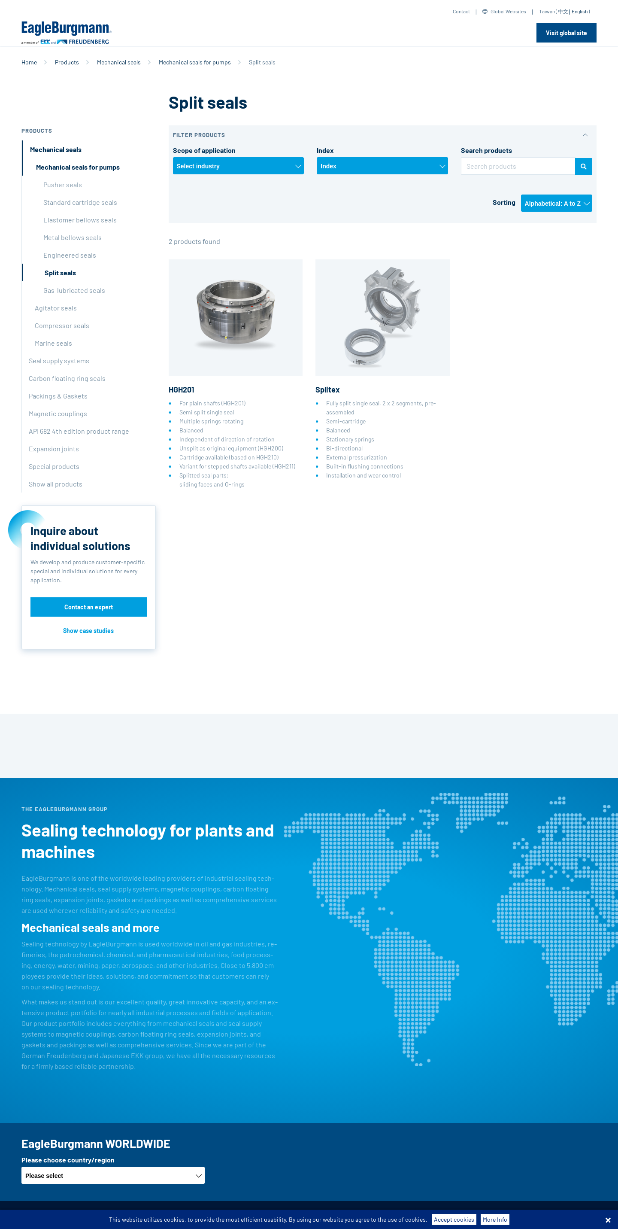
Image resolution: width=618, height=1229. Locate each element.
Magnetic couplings (58, 413)
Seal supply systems (59, 360)
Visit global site (566, 33)
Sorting (504, 202)
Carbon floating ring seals (67, 378)
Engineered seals (69, 255)
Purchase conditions (180, 1215)
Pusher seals (62, 184)
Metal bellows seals (72, 237)
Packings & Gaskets (58, 396)
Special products (54, 466)
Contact (461, 11)
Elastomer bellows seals (80, 220)
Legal (295, 1215)
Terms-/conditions (118, 1215)
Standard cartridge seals (80, 202)
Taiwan (547, 11)
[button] (383, 135)
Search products (486, 150)
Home (29, 62)
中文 (563, 11)
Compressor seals (62, 325)
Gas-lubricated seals (74, 290)
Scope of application (204, 150)
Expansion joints (54, 448)
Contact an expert (88, 607)
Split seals (60, 272)
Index (325, 150)
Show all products (55, 484)
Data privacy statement (248, 1215)
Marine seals (53, 343)
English (580, 11)
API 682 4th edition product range (79, 431)
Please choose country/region (68, 1160)
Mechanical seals (119, 62)
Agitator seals (56, 308)
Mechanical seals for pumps (195, 62)
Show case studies (88, 630)
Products (67, 62)
